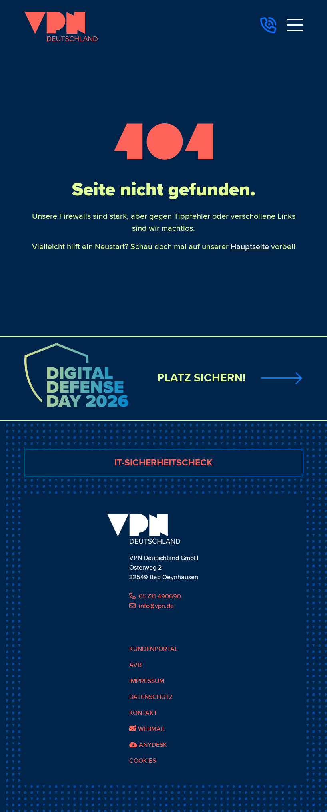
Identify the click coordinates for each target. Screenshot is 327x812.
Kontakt (143, 713)
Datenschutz (151, 697)
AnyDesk (148, 745)
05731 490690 (155, 596)
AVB (135, 665)
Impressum (146, 681)
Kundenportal (153, 649)
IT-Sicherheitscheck (163, 462)
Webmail (147, 729)
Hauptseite (250, 247)
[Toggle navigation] (295, 26)
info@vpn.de (151, 606)
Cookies (142, 761)
